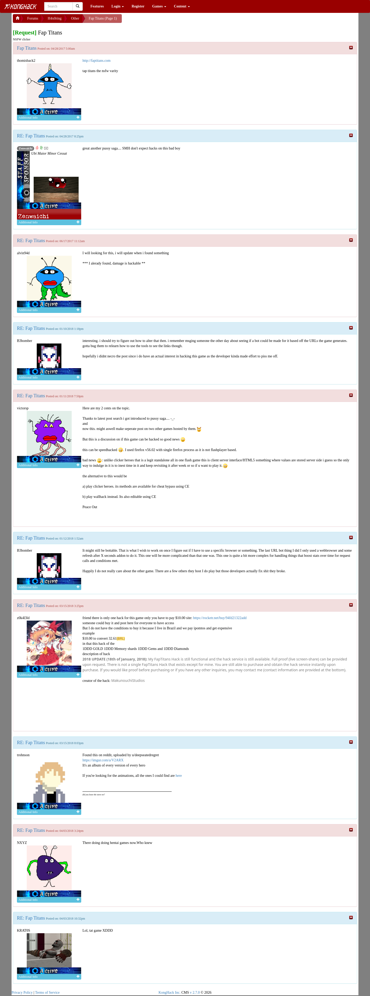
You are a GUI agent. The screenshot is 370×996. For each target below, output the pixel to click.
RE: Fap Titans (31, 135)
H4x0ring (55, 18)
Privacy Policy (22, 992)
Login (118, 6)
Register (138, 6)
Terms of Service (47, 992)
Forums (32, 18)
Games (159, 6)
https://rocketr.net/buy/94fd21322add (219, 618)
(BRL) (121, 638)
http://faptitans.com (96, 61)
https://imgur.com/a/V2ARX (103, 760)
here (179, 776)
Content (182, 6)
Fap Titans (26, 48)
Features (97, 6)
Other (75, 18)
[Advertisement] (163, 20)
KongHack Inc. (170, 992)
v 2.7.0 (195, 992)
